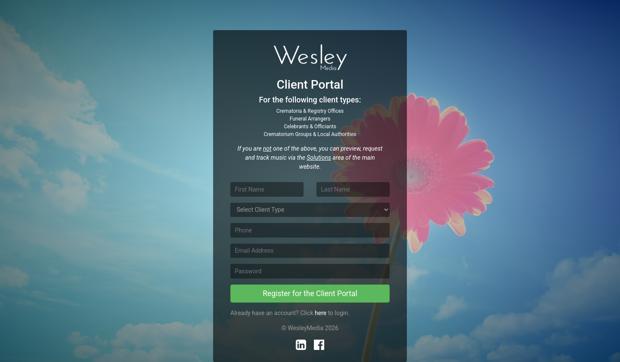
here (320, 312)
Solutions (319, 157)
